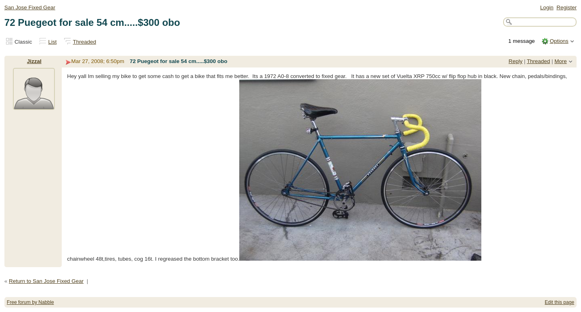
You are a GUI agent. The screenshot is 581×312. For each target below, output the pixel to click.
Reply (515, 61)
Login (547, 7)
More (560, 61)
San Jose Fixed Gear (29, 7)
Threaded (84, 42)
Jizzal (34, 61)
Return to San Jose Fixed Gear (46, 281)
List (52, 42)
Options (559, 41)
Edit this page (559, 302)
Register (566, 7)
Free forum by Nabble (30, 302)
